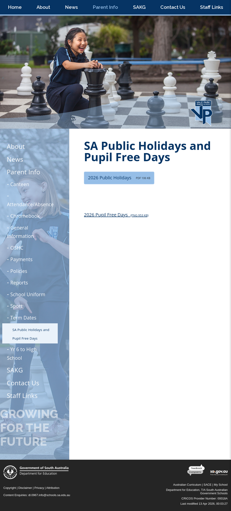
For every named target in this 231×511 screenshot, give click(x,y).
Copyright (9, 488)
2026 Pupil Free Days (116, 215)
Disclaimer (25, 488)
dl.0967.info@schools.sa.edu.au (49, 495)
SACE (207, 484)
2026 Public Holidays (119, 178)
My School (221, 484)
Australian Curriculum (187, 484)
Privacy (39, 488)
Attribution (53, 488)
